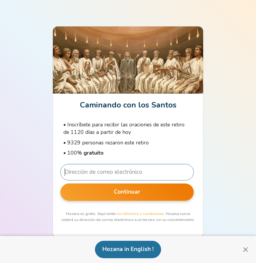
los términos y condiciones (140, 213)
